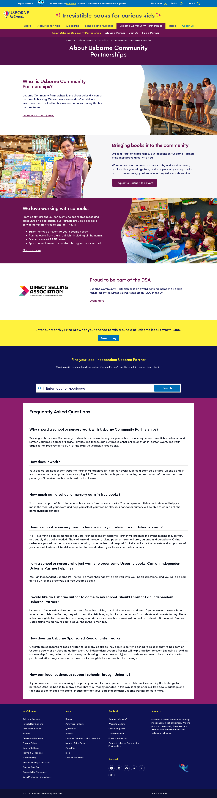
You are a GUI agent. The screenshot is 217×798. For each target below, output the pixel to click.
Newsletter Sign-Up (33, 723)
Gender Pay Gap (31, 767)
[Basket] (177, 3)
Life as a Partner (115, 32)
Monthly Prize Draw (75, 742)
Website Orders (116, 723)
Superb (163, 793)
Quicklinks (71, 728)
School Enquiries (116, 728)
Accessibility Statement (35, 771)
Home (69, 40)
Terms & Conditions (33, 752)
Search (167, 388)
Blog (68, 752)
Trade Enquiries (116, 733)
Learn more (97, 300)
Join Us (133, 32)
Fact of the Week (74, 757)
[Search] (194, 3)
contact (88, 690)
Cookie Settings (31, 747)
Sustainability (29, 757)
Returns (26, 733)
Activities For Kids (75, 723)
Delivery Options (31, 718)
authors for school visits (89, 610)
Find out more (32, 250)
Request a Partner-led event (134, 182)
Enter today (108, 338)
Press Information (117, 738)
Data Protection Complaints (37, 776)
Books (69, 718)
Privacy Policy (30, 742)
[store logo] (108, 14)
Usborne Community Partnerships (93, 40)
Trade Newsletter (32, 728)
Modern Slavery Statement (36, 762)
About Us (70, 747)
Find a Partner (150, 32)
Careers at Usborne (33, 738)
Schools (70, 733)
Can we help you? (117, 718)
